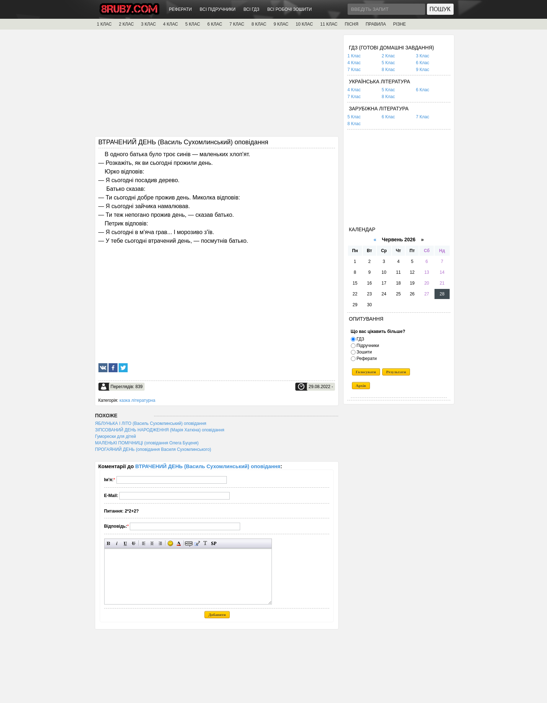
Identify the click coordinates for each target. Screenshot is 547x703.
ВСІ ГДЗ (251, 9)
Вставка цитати (197, 543)
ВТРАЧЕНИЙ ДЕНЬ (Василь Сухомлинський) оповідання (207, 466)
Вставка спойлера (213, 543)
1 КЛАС (104, 24)
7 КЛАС (236, 24)
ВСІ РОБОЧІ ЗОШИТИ (289, 9)
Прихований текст (189, 543)
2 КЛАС (126, 24)
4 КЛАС (170, 24)
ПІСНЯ (351, 24)
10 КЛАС (304, 24)
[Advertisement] (216, 85)
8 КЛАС (258, 24)
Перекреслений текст (133, 543)
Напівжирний (109, 543)
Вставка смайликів (170, 543)
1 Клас (354, 55)
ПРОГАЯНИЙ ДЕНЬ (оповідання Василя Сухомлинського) (153, 449)
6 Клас (422, 62)
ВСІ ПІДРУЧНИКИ (217, 9)
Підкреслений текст (125, 543)
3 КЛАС (148, 24)
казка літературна (137, 400)
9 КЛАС (281, 24)
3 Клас (422, 55)
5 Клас (388, 62)
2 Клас (388, 55)
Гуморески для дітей (115, 436)
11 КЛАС (329, 24)
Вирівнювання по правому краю (160, 543)
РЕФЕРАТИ (180, 9)
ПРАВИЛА (376, 24)
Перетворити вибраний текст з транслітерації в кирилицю (205, 543)
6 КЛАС (214, 24)
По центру (152, 543)
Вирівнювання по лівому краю (144, 543)
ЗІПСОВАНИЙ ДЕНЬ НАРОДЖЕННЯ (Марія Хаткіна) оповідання (160, 429)
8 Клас (388, 69)
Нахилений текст (117, 543)
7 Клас (354, 69)
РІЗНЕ (399, 24)
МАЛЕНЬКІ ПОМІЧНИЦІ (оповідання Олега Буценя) (147, 442)
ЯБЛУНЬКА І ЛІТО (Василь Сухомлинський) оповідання (151, 423)
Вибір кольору (179, 543)
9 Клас (422, 69)
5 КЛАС (192, 24)
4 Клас (354, 62)
